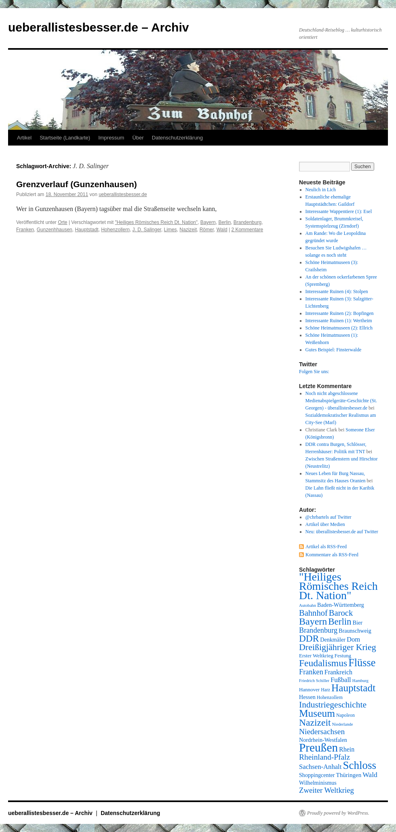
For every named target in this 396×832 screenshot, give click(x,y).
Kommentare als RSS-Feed (331, 554)
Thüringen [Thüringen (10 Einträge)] (349, 775)
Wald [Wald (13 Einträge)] (369, 775)
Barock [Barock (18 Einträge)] (341, 612)
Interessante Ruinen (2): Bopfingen (339, 313)
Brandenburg (247, 222)
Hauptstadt (86, 229)
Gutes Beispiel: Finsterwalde (333, 350)
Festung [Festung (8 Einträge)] (343, 656)
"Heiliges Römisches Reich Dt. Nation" (156, 222)
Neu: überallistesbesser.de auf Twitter (341, 531)
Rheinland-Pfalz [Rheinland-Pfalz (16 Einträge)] (324, 757)
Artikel (24, 138)
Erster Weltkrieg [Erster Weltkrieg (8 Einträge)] (316, 656)
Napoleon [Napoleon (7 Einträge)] (345, 715)
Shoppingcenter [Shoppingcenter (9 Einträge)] (317, 775)
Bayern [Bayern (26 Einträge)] (313, 621)
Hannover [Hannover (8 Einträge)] (309, 689)
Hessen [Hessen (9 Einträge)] (307, 697)
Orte (62, 222)
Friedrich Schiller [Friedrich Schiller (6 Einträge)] (314, 680)
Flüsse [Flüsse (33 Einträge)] (361, 663)
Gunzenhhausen (54, 229)
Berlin (224, 222)
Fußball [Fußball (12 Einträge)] (341, 680)
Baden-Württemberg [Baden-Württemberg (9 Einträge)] (340, 605)
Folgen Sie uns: (314, 371)
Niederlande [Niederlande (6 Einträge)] (342, 724)
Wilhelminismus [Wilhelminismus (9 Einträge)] (318, 782)
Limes (170, 229)
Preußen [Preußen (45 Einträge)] (318, 747)
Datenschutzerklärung (177, 138)
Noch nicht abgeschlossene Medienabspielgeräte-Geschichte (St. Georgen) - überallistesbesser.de (341, 401)
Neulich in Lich (320, 189)
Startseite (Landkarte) (65, 138)
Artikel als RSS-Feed (326, 546)
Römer (207, 229)
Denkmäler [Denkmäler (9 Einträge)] (332, 639)
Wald (222, 229)
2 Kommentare (247, 229)
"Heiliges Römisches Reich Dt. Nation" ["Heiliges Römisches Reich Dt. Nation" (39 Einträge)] (338, 586)
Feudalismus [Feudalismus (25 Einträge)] (323, 663)
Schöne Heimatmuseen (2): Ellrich (339, 328)
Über (137, 138)
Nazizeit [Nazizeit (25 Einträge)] (315, 722)
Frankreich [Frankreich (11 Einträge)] (338, 672)
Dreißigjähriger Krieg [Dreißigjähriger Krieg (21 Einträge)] (337, 647)
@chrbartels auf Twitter (328, 517)
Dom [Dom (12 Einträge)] (353, 639)
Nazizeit (188, 229)
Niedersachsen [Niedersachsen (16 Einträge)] (322, 731)
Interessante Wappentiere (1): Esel (338, 211)
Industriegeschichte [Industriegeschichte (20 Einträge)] (333, 705)
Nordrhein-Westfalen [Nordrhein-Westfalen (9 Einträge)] (323, 740)
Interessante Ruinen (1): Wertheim (338, 320)
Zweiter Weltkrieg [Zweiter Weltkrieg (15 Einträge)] (326, 790)
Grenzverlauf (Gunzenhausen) (76, 184)
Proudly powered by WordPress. (338, 813)
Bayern (208, 222)
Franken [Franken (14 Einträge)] (311, 672)
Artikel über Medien (325, 524)
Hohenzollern (115, 229)
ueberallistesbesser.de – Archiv (98, 27)
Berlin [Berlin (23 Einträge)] (339, 622)
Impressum (111, 138)
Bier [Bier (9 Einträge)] (357, 622)
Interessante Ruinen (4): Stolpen (336, 291)
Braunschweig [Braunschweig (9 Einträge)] (355, 630)
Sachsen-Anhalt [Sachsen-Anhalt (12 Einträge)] (320, 767)
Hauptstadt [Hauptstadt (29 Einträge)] (353, 687)
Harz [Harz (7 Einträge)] (325, 690)
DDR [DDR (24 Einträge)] (309, 638)
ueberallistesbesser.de (123, 194)
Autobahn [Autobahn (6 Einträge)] (307, 605)
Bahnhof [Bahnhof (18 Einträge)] (313, 612)
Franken (25, 229)
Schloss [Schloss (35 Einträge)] (359, 765)
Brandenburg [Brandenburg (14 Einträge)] (318, 630)
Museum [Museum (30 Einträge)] (317, 713)
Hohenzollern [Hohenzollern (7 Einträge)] (330, 697)
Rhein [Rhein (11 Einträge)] (346, 749)
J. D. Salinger (147, 229)
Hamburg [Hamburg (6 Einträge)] (360, 680)
